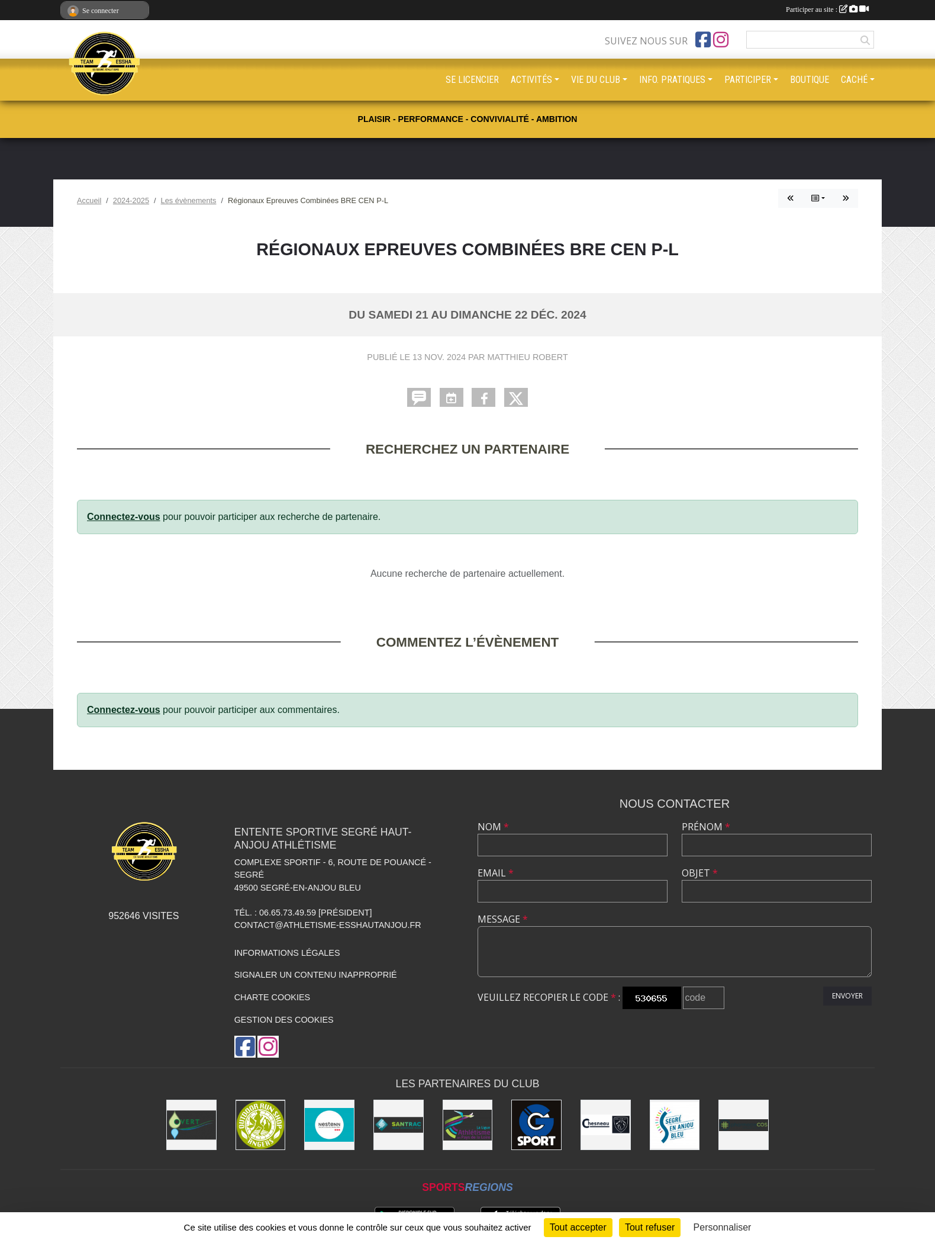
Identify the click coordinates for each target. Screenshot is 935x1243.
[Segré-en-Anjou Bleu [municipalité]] (675, 1125)
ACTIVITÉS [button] (531, 79)
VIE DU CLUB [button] (595, 79)
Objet (700, 872)
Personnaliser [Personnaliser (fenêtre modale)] (723, 1227)
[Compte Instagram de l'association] (720, 40)
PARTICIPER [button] (747, 79)
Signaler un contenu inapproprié (315, 974)
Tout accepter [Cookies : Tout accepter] (578, 1227)
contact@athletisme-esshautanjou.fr (327, 925)
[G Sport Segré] (536, 1125)
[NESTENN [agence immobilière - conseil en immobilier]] (329, 1125)
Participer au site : (827, 9)
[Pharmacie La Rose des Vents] (743, 1125)
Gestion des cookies (284, 1019)
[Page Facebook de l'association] (703, 40)
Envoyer (847, 996)
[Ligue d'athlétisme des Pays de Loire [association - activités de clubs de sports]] (468, 1125)
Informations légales (287, 953)
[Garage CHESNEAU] (606, 1125)
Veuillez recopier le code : (549, 997)
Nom (493, 826)
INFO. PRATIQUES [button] (672, 79)
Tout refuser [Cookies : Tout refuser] (650, 1227)
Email (496, 872)
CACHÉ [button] (854, 79)
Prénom (706, 826)
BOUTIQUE (809, 79)
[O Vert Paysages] (191, 1125)
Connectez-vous (123, 517)
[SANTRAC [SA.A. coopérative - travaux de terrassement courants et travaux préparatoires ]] (398, 1125)
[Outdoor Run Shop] (261, 1125)
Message (503, 919)
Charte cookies (272, 997)
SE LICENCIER (472, 79)
